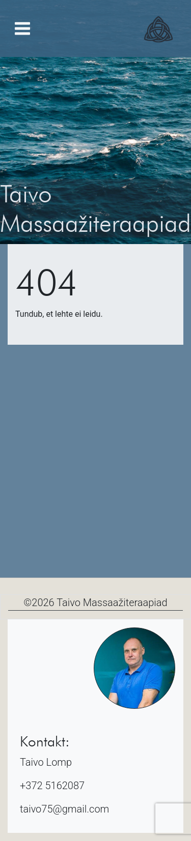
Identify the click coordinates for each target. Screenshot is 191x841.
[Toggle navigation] (22, 28)
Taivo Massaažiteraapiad (112, 602)
